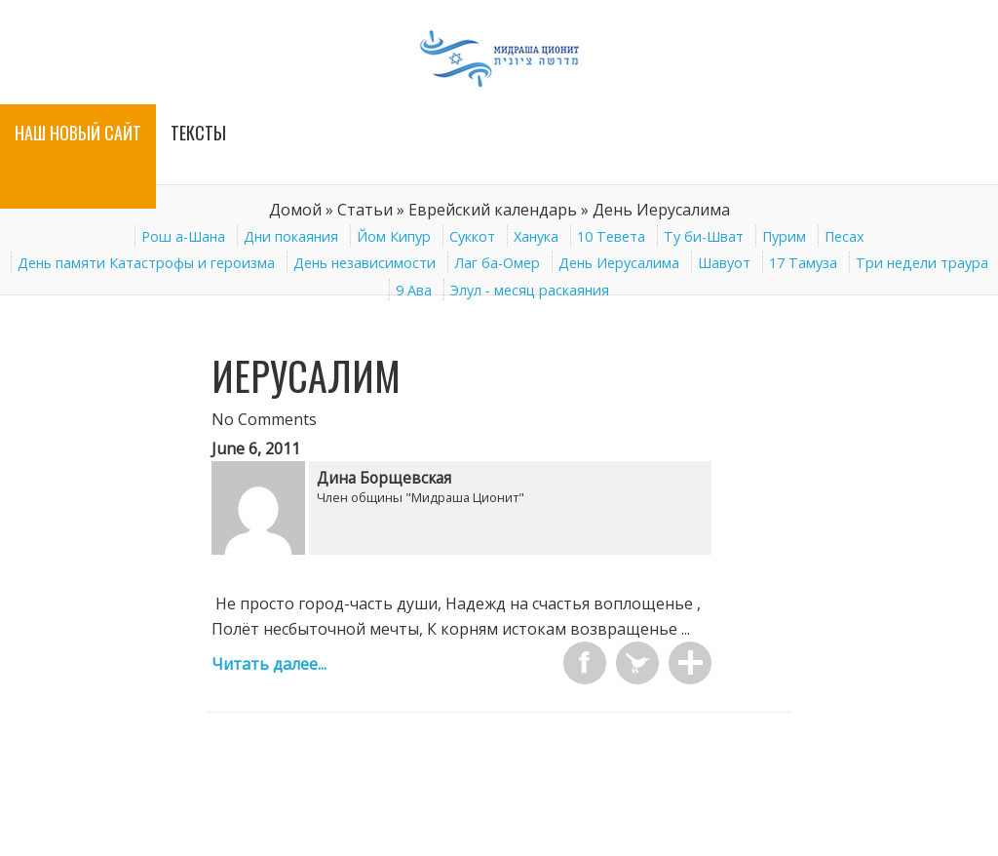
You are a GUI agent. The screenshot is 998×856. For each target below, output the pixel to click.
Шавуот (724, 262)
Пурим (784, 236)
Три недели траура (922, 262)
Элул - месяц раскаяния (529, 290)
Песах (844, 236)
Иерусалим (306, 375)
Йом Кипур (394, 236)
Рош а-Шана (183, 236)
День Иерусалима (618, 262)
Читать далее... (268, 664)
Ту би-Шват (704, 236)
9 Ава (414, 290)
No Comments (264, 419)
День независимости (364, 262)
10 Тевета (611, 236)
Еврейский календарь (492, 209)
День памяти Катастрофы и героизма (146, 262)
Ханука (536, 236)
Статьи (365, 209)
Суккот (472, 236)
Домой (295, 209)
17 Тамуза (803, 262)
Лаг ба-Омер (497, 262)
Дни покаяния (291, 236)
